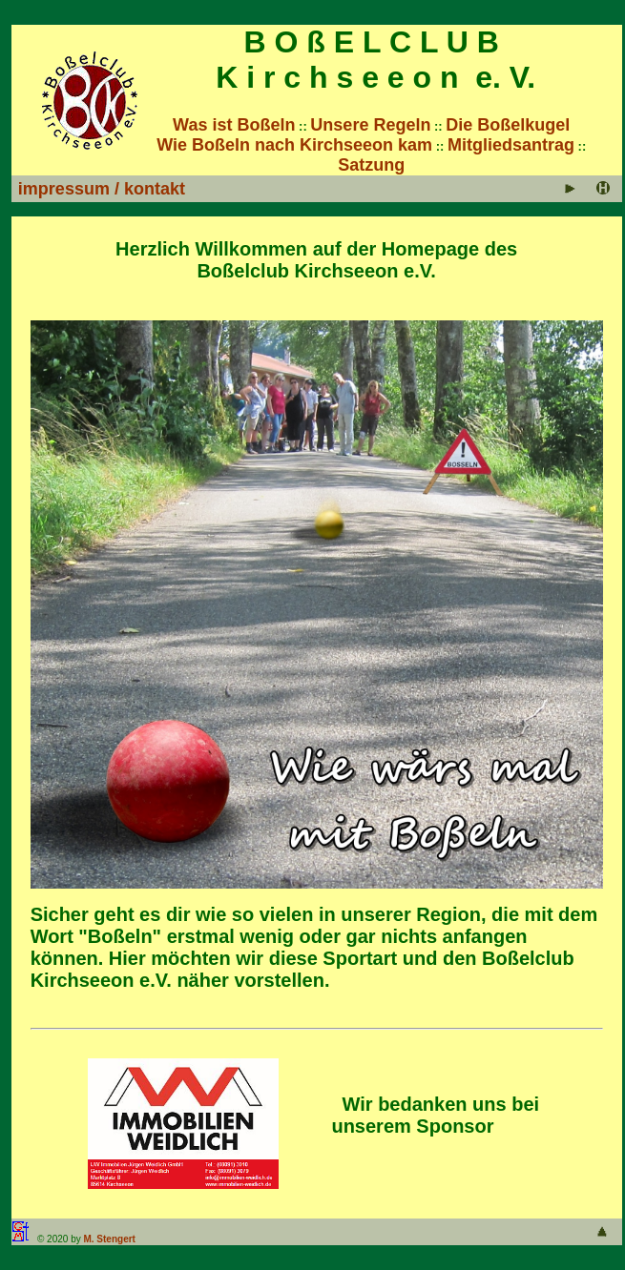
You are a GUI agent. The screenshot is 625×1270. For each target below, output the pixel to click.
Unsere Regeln (370, 124)
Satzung (371, 164)
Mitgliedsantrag (511, 144)
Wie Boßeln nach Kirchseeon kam (294, 144)
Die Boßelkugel (508, 124)
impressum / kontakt (101, 188)
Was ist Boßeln (234, 124)
